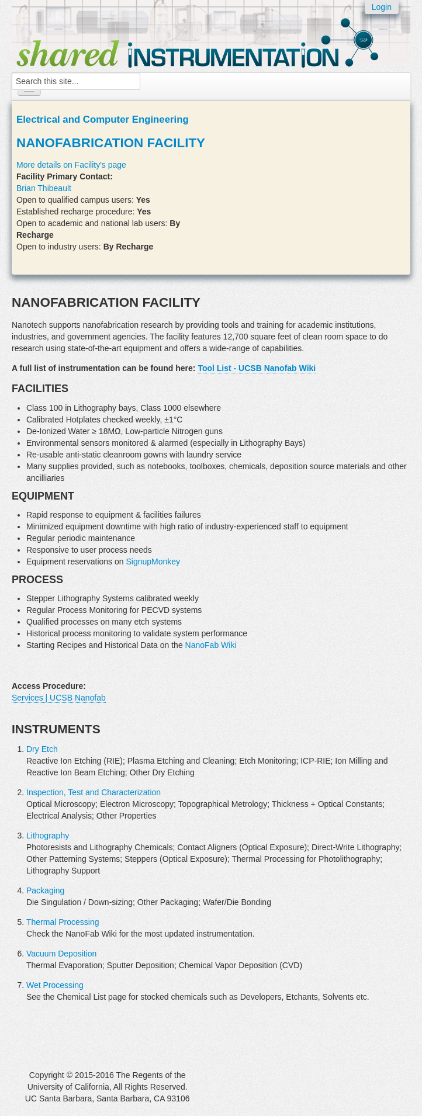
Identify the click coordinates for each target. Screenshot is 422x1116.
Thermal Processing (62, 922)
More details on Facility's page (71, 164)
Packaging (45, 890)
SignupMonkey (153, 561)
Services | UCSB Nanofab (59, 697)
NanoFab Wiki (211, 645)
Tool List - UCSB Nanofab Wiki (257, 368)
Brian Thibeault (43, 188)
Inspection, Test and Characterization (93, 792)
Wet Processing (55, 985)
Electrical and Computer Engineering (102, 119)
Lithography (47, 835)
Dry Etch (42, 749)
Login (382, 7)
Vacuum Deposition (61, 953)
